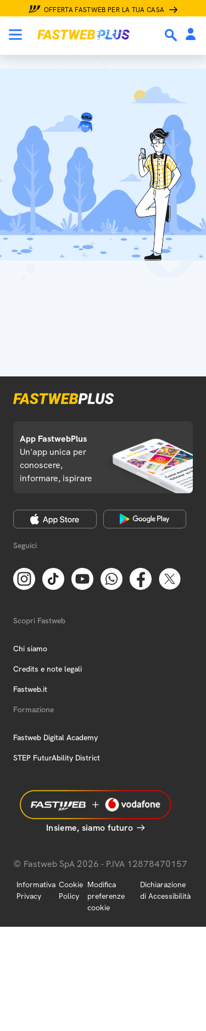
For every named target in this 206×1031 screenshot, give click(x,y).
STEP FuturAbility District (56, 758)
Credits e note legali (47, 669)
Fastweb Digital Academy (55, 737)
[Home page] (83, 35)
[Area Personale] (190, 35)
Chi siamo (30, 648)
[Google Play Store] (145, 519)
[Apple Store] (55, 519)
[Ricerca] (172, 35)
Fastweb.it (30, 689)
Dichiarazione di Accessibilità (165, 890)
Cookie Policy (71, 890)
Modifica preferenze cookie (106, 896)
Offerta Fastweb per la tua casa (104, 9)
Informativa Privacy (35, 890)
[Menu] (15, 34)
